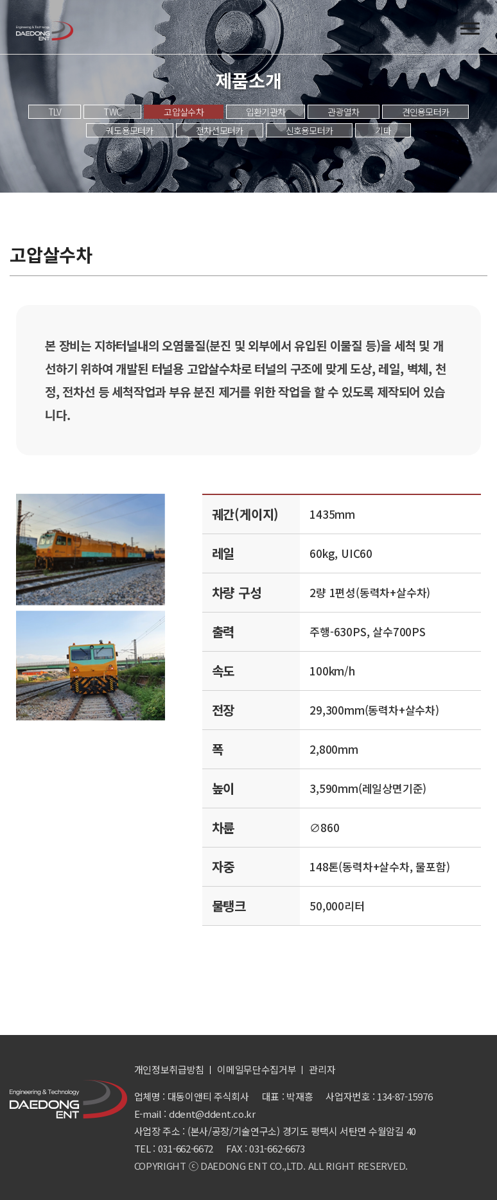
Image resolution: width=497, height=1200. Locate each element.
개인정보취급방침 (169, 1069)
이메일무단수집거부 (256, 1069)
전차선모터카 (219, 130)
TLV (55, 111)
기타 (383, 130)
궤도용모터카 (129, 130)
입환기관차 (266, 111)
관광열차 (343, 111)
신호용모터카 (309, 130)
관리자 (322, 1069)
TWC (112, 111)
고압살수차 (184, 111)
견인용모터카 (425, 111)
